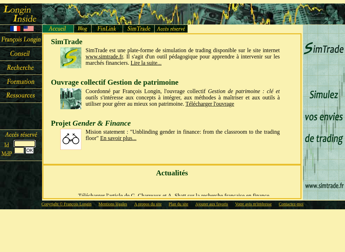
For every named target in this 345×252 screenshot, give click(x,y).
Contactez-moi (291, 204)
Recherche (21, 68)
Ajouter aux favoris (211, 204)
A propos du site (148, 204)
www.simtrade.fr (104, 56)
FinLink (107, 28)
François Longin (21, 40)
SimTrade (139, 28)
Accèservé (171, 28)
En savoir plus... (118, 138)
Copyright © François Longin (66, 204)
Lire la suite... (145, 63)
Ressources (21, 96)
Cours (21, 82)
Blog (83, 28)
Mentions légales (113, 204)
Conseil (21, 54)
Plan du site (178, 204)
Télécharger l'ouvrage (209, 104)
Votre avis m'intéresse (253, 204)
